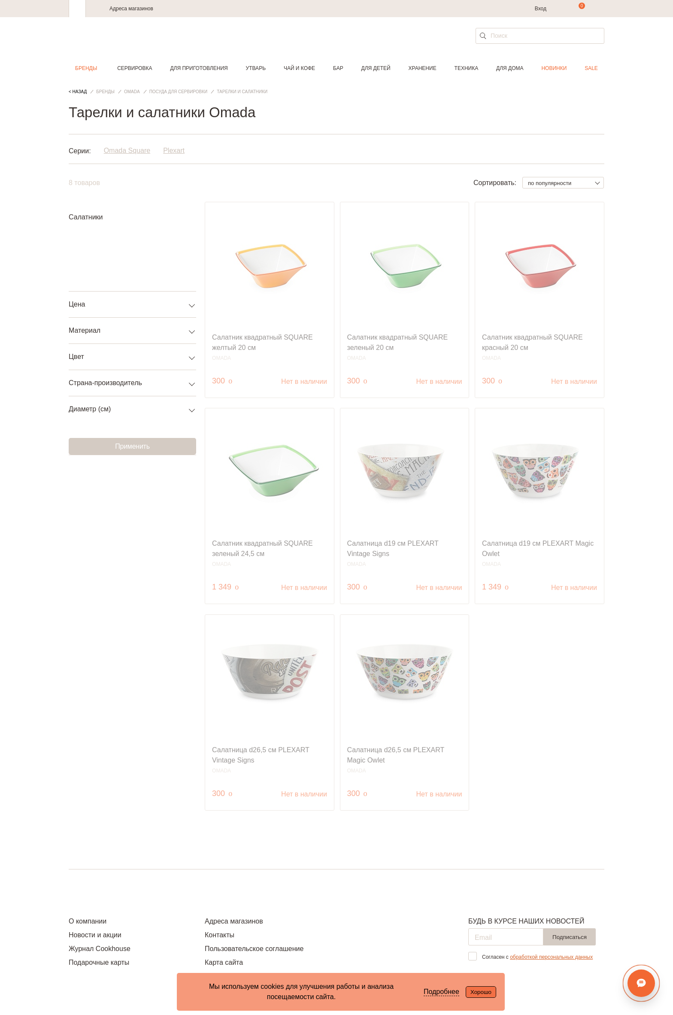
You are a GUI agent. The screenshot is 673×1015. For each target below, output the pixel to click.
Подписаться (569, 937)
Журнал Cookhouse (99, 948)
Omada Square (127, 151)
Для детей (376, 68)
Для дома (509, 68)
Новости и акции (95, 935)
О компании (87, 921)
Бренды (86, 68)
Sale (591, 68)
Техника (467, 68)
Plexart (174, 151)
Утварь (256, 68)
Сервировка (134, 68)
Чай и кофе (299, 68)
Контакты (219, 935)
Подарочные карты (99, 962)
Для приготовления (198, 68)
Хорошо (480, 992)
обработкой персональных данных (551, 957)
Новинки (554, 68)
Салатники (86, 217)
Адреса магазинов (131, 9)
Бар (338, 68)
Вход (540, 9)
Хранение (422, 68)
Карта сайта (224, 962)
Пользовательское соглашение (254, 948)
